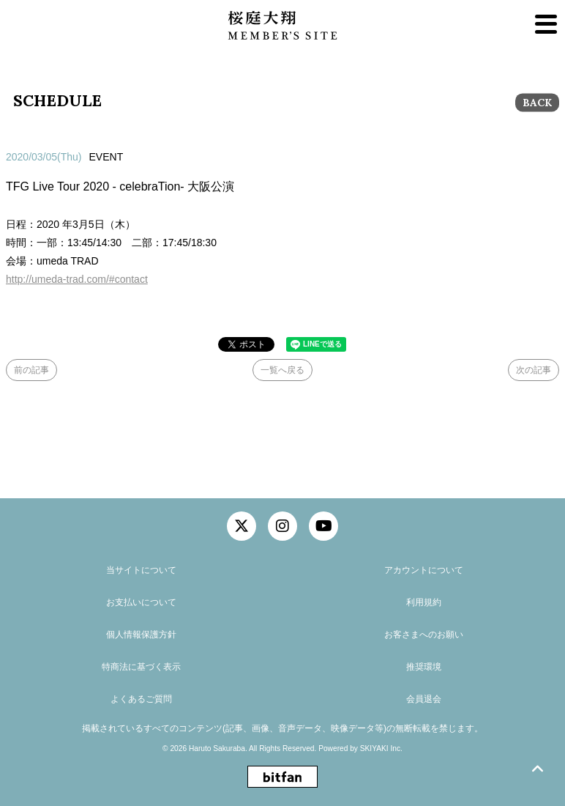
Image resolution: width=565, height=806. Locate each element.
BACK (537, 102)
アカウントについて (423, 570)
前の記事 (31, 370)
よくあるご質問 (141, 699)
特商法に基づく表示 (141, 667)
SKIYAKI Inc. (381, 748)
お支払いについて (141, 602)
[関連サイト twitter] (241, 526)
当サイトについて (141, 570)
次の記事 (533, 370)
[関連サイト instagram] (282, 526)
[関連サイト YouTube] (323, 526)
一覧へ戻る (282, 370)
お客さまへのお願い (423, 634)
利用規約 (423, 602)
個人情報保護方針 (141, 634)
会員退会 (423, 699)
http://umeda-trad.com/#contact (77, 279)
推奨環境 (423, 667)
